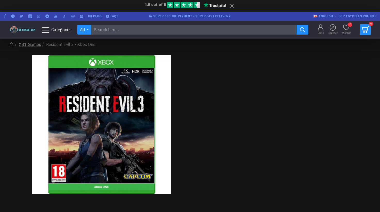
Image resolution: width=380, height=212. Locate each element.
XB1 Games (30, 44)
